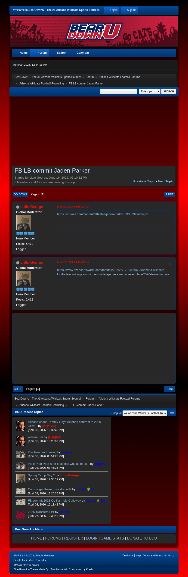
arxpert (67, 452)
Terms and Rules (152, 555)
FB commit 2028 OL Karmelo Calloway (54, 500)
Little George (31, 207)
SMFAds (18, 565)
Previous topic (144, 181)
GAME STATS (112, 538)
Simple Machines (44, 555)
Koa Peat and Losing (42, 452)
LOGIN (92, 538)
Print (170, 194)
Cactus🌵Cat (86, 489)
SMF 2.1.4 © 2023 (24, 555)
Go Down (20, 194)
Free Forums (32, 565)
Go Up (18, 389)
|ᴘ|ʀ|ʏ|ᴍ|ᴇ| (49, 426)
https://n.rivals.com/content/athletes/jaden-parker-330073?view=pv (102, 214)
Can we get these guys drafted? (49, 489)
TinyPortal (127, 555)
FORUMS (53, 538)
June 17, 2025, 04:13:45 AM (73, 262)
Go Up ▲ (169, 555)
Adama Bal (35, 437)
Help (138, 555)
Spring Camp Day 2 (41, 475)
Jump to (116, 413)
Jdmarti (64, 512)
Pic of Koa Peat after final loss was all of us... (59, 463)
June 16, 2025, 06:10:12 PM (73, 206)
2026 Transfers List (41, 512)
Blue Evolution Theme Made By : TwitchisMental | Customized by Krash (53, 569)
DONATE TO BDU (142, 538)
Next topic (165, 181)
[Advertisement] (94, 131)
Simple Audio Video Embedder (30, 560)
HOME (36, 538)
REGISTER (73, 538)
